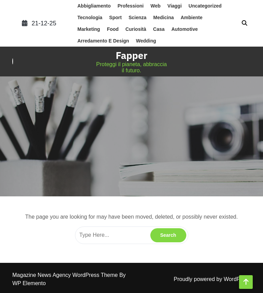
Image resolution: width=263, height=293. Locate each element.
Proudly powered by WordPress (212, 279)
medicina (163, 17)
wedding (146, 41)
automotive (185, 29)
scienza (137, 17)
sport (115, 17)
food (112, 29)
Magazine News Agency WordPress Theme (65, 275)
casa (158, 29)
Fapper (131, 55)
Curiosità (135, 29)
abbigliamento (94, 6)
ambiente (191, 17)
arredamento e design (103, 41)
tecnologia (89, 17)
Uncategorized (205, 6)
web (155, 6)
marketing (88, 29)
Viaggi (174, 6)
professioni (130, 6)
